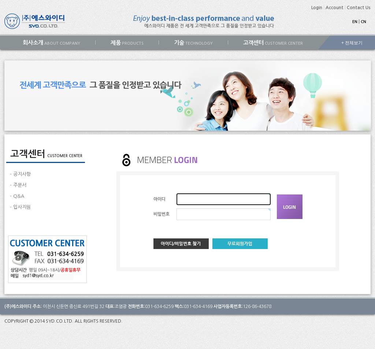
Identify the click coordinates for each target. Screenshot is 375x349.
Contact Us (359, 7)
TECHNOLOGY (193, 42)
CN (363, 22)
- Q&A (17, 196)
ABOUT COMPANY (51, 42)
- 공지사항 (20, 174)
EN (354, 22)
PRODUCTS (127, 42)
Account (335, 7)
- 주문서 (18, 185)
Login (316, 7)
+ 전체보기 (352, 42)
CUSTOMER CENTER (273, 42)
